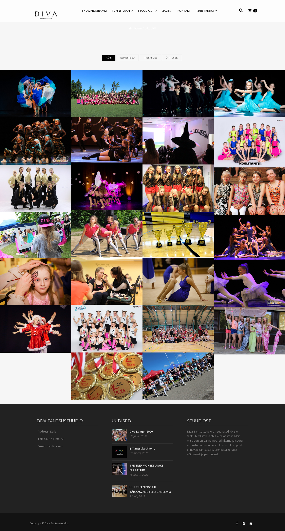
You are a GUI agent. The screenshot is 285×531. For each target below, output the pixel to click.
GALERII (167, 10)
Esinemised (127, 57)
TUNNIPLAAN (121, 10)
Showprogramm (94, 10)
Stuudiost (146, 10)
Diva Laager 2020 (141, 431)
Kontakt (184, 10)
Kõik (109, 57)
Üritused (172, 57)
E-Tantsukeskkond (142, 448)
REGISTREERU (205, 10)
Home (137, 28)
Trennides (150, 57)
